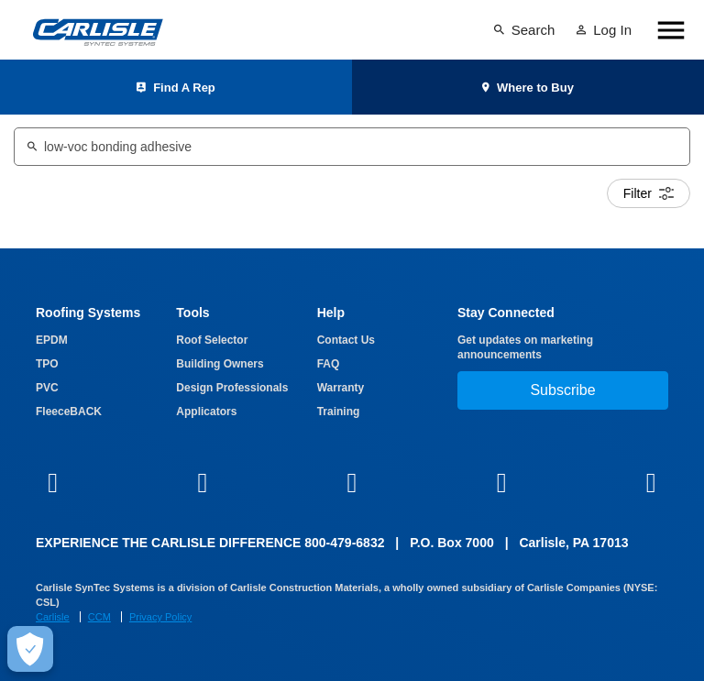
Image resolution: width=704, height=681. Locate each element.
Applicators (206, 411)
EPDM (52, 340)
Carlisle (53, 616)
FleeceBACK (69, 411)
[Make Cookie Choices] (30, 649)
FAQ (328, 363)
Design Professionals (232, 387)
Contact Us (346, 340)
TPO (47, 363)
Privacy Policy (160, 616)
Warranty (341, 387)
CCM (99, 616)
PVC (47, 387)
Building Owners (219, 363)
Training (338, 411)
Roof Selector (212, 340)
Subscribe (562, 390)
